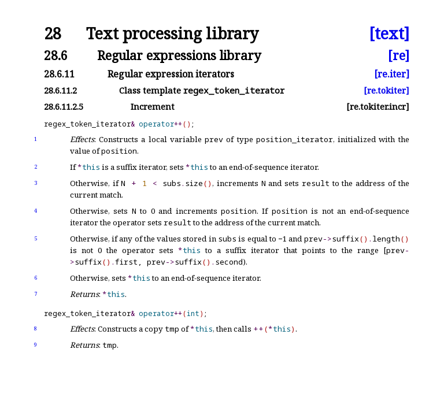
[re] (398, 55)
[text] (389, 34)
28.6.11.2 (60, 90)
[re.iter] (391, 74)
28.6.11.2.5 (63, 106)
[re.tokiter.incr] (377, 106)
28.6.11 (59, 74)
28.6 (56, 55)
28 (52, 34)
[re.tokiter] (386, 90)
